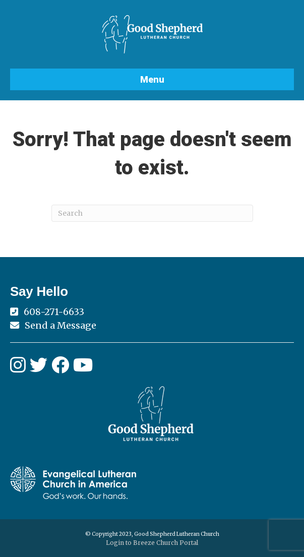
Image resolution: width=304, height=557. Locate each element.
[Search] (152, 213)
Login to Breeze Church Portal (152, 542)
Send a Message (60, 325)
